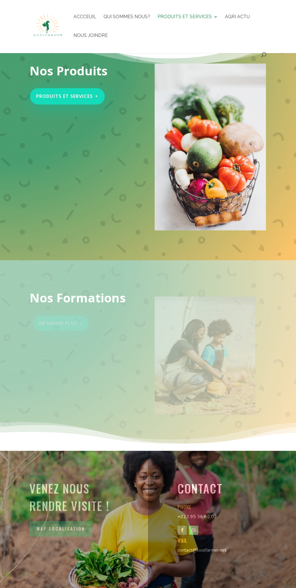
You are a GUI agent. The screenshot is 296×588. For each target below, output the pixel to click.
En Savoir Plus (58, 323)
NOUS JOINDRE (90, 36)
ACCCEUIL (84, 17)
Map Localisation (61, 528)
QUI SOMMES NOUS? (126, 17)
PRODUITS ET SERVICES (185, 17)
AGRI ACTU (237, 17)
